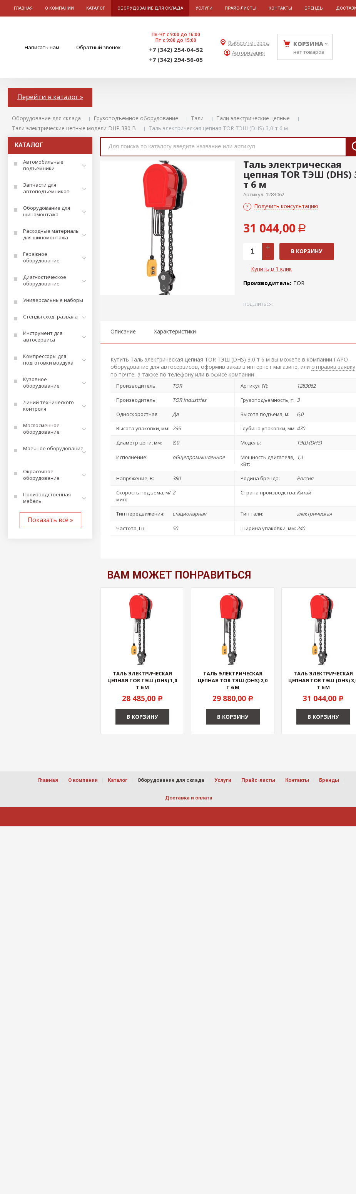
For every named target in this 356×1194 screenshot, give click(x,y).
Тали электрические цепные (253, 118)
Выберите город (248, 43)
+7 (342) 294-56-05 (176, 59)
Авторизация (248, 53)
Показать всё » (50, 520)
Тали (197, 118)
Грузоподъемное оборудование (136, 118)
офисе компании (233, 374)
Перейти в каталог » (50, 96)
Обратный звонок (98, 47)
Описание (123, 331)
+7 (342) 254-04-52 (176, 49)
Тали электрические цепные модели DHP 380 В (74, 128)
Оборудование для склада (46, 118)
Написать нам (42, 47)
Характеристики (175, 331)
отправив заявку (333, 366)
